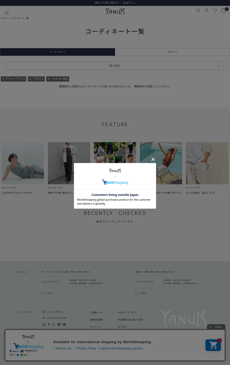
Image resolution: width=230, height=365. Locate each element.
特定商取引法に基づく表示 (130, 320)
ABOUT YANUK (98, 334)
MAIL (50, 293)
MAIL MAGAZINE (56, 318)
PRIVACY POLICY (127, 313)
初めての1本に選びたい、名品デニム (115, 3)
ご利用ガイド (96, 313)
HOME (3, 18)
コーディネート (58, 52)
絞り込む (115, 65)
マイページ (95, 327)
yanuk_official (54, 312)
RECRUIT (122, 327)
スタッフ (172, 52)
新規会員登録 (96, 320)
